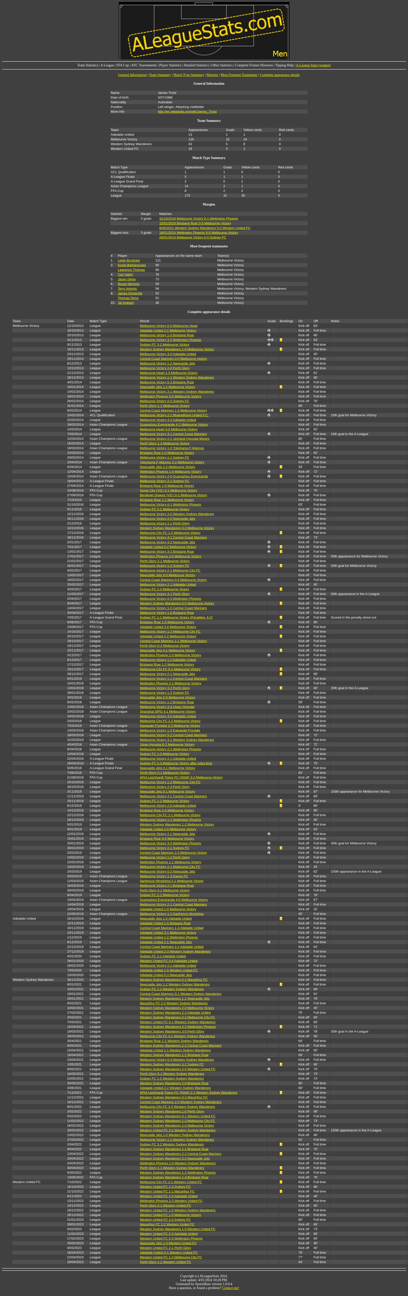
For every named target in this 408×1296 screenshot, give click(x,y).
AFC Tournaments (144, 65)
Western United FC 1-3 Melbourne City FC (171, 1257)
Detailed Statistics (196, 65)
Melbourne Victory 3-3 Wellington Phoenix (170, 843)
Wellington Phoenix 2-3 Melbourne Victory (170, 655)
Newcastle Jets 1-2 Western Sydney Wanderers (175, 984)
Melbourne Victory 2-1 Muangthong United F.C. (174, 415)
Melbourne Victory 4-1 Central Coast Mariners (173, 537)
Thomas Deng (128, 298)
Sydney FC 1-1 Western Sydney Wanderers (172, 989)
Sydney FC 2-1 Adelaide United (163, 956)
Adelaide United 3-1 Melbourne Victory (168, 932)
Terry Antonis (127, 288)
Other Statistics (222, 65)
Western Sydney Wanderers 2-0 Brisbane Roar (174, 1083)
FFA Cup (122, 65)
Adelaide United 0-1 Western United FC (169, 1252)
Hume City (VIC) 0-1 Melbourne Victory (168, 490)
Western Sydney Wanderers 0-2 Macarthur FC (174, 1097)
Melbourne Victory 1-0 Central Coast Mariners (173, 608)
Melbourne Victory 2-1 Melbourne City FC (170, 570)
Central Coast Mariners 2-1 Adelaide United (172, 947)
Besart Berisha (128, 284)
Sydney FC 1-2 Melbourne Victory (164, 801)
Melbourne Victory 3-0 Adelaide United (168, 354)
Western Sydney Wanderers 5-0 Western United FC (178, 1069)
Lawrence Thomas (131, 270)
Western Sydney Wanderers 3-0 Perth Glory (172, 1031)
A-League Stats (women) (313, 65)
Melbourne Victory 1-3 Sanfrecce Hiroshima (172, 914)
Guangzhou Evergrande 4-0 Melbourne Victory (174, 900)
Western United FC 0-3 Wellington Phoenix (171, 1238)
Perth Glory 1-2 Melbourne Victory (165, 443)
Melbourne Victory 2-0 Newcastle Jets (167, 518)
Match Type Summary (188, 75)
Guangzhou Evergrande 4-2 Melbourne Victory (174, 424)
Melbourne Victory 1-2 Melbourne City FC (170, 631)
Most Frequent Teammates (239, 75)
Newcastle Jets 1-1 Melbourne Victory (167, 387)
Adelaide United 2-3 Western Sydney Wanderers (175, 951)
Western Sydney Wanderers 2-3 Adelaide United (175, 1012)
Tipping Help (284, 65)
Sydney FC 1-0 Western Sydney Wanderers (172, 1078)
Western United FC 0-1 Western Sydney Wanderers (178, 1022)
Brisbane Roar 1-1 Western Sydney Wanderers (174, 1041)
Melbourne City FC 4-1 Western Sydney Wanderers (177, 1036)
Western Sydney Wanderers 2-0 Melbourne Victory (177, 1008)
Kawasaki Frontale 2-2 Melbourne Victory (170, 725)
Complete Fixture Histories (254, 65)
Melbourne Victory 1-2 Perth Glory (165, 857)
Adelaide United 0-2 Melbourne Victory (168, 547)
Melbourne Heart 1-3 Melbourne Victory (169, 373)
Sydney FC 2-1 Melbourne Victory (164, 509)
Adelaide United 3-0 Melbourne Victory (168, 627)
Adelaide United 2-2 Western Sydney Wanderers (175, 1088)
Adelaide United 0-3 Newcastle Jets (166, 975)
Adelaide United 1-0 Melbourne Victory (168, 909)
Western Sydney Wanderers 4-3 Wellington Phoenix (178, 1027)
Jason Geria (127, 279)
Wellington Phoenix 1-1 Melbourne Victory (170, 862)
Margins (212, 75)
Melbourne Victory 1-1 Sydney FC (164, 457)
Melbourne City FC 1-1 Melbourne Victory (170, 815)
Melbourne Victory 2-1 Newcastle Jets (167, 674)
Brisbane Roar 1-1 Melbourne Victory (167, 500)
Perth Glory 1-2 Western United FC (165, 1262)
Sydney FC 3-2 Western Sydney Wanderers (172, 1144)
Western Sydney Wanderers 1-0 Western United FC (178, 1229)
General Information (132, 75)
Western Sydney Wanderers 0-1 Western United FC (178, 1116)
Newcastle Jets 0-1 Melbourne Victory (167, 768)
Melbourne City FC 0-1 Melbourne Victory (170, 669)
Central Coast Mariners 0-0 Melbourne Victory (173, 359)
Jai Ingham (126, 303)
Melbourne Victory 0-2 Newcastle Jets (167, 871)
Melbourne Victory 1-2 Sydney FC (164, 566)
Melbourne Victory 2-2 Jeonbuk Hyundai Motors (174, 439)
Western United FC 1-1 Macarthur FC (167, 1191)
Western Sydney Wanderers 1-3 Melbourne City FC (177, 1121)
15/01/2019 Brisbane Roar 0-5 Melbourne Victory (195, 223)
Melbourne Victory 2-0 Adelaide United (168, 805)
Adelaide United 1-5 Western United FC (169, 970)
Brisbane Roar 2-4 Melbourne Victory (167, 810)
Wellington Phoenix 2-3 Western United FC (171, 1201)
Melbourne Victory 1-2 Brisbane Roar (167, 702)
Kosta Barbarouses (132, 265)
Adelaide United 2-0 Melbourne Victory (168, 829)
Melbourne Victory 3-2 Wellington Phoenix (170, 340)
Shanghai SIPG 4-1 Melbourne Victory (168, 711)
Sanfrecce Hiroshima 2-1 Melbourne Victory (172, 881)
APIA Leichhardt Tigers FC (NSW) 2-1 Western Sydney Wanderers (188, 1092)
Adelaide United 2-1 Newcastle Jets (166, 942)
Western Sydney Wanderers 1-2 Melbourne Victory (177, 824)
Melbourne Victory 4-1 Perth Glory (165, 594)
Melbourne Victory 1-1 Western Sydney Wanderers (177, 377)
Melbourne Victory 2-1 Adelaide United (168, 584)
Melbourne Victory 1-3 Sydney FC (164, 693)
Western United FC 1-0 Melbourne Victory (170, 1215)
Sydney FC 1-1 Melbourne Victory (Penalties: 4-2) (176, 617)
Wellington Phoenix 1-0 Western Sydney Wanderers (178, 1163)
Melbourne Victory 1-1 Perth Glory (165, 523)
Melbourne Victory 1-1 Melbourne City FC (170, 867)
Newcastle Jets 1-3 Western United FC (168, 1243)
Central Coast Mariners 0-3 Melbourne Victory (173, 580)
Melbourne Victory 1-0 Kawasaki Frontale (170, 730)
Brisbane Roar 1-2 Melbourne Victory (167, 664)
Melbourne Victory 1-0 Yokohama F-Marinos (172, 448)
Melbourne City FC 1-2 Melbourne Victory (170, 533)
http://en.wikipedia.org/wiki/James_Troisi (187, 111)
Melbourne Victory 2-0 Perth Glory (165, 368)
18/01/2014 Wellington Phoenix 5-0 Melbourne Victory (198, 232)
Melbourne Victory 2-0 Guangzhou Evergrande (174, 476)
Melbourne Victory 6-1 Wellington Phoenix (170, 504)
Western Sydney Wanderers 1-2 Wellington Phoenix (178, 1172)
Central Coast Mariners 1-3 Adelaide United (172, 928)
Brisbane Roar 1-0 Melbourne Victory (167, 453)
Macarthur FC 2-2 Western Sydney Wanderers (174, 1003)
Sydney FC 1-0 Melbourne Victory (164, 589)
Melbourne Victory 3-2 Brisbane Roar (167, 551)
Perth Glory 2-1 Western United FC (165, 1205)
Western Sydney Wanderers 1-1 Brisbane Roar (174, 1149)
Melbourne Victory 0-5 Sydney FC (164, 401)
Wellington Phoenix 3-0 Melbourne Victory (170, 556)
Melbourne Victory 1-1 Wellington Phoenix (170, 820)
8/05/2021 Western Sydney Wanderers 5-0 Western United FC (205, 228)
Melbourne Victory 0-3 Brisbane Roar (167, 382)
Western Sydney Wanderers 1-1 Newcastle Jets (175, 998)
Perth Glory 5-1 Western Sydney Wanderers (172, 1074)
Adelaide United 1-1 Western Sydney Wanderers (175, 1050)
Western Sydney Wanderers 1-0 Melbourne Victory (177, 349)
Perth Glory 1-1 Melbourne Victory (165, 406)
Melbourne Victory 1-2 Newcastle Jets (167, 363)
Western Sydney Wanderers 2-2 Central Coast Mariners (181, 1045)
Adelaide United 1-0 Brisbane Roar (165, 923)
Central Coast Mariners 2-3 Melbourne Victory (173, 853)
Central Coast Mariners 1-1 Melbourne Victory (173, 641)
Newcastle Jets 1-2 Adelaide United (166, 918)
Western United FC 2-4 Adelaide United (169, 1196)
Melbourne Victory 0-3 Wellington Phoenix (170, 598)
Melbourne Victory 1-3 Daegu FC (164, 876)
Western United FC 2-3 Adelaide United (169, 1234)
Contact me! (230, 1288)
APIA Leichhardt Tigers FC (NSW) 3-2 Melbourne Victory (181, 777)
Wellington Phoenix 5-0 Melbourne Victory (170, 396)
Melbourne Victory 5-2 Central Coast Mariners (173, 735)
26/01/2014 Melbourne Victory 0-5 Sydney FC (192, 237)
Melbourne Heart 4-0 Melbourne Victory (169, 429)
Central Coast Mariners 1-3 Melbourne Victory (173, 410)
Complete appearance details (280, 75)
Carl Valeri (125, 274)
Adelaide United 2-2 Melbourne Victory (168, 330)
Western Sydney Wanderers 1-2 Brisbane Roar (174, 1055)
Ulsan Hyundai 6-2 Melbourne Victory (167, 744)
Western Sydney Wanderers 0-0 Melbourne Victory (177, 603)
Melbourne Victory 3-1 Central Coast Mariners (173, 434)
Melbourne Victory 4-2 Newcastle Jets (167, 542)
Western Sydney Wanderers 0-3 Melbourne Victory (177, 528)
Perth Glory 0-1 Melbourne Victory (165, 773)
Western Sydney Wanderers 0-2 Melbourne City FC (177, 1017)
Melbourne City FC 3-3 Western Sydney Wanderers (177, 1107)
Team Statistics (87, 65)
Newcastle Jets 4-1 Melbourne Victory (167, 650)
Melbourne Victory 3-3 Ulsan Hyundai (167, 707)
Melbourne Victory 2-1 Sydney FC (164, 481)
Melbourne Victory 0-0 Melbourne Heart (169, 326)
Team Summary (160, 75)
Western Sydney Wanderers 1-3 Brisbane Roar (174, 1177)
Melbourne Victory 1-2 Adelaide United (168, 660)
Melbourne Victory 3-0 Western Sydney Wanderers (177, 514)
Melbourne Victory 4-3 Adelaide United (168, 420)
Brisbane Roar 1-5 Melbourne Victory (167, 622)
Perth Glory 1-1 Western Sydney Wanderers (172, 1168)
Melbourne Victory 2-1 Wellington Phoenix (170, 749)
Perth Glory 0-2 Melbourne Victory (165, 646)
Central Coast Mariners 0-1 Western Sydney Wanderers (181, 994)
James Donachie (130, 293)
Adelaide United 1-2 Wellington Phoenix (169, 937)
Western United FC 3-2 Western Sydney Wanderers (178, 1130)
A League (107, 65)
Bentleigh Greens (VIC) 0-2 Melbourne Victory (173, 495)
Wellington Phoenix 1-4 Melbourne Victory (170, 471)
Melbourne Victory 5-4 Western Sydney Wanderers (177, 1060)
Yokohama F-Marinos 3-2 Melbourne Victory (172, 462)
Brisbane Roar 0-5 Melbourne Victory (167, 838)
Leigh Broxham (129, 260)
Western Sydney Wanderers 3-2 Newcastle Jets (175, 1158)
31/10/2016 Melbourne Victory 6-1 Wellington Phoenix (198, 218)
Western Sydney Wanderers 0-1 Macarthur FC (174, 980)
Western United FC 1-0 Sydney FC (165, 1219)
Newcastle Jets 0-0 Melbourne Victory (167, 575)
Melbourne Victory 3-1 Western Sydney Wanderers (177, 391)
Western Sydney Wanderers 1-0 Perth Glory (172, 1111)
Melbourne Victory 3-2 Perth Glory (165, 688)
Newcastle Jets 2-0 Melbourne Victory (167, 697)
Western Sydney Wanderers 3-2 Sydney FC (172, 1064)
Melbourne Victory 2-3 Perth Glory (165, 787)
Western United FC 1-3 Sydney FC (165, 1187)
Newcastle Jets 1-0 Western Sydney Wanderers (175, 1135)
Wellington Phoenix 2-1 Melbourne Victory (170, 683)
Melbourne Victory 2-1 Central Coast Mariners (173, 904)
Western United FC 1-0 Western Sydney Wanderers (178, 1210)
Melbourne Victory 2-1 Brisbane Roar (167, 885)
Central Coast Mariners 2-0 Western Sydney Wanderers (181, 1102)
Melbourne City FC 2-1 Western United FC (171, 1182)
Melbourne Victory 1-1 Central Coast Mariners (173, 678)
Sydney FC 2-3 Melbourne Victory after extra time (176, 763)
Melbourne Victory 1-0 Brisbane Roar (167, 335)
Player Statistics (170, 65)
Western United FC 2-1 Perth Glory (165, 1248)
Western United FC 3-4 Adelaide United (169, 961)
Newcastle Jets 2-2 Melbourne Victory (167, 467)
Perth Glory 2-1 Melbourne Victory (165, 561)
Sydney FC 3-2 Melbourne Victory (164, 344)
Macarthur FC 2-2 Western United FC (167, 1224)
